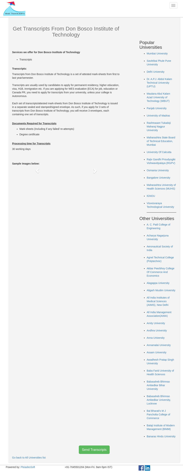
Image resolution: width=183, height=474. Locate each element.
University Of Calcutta (159, 152)
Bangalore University (158, 177)
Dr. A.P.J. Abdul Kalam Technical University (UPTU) (159, 83)
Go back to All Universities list (29, 457)
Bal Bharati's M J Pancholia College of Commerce (158, 414)
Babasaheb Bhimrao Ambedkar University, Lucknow (159, 400)
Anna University (156, 337)
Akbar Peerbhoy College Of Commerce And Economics (160, 272)
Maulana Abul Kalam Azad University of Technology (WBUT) (158, 97)
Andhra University (157, 330)
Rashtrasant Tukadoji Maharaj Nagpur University (159, 126)
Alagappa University (158, 283)
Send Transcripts (94, 450)
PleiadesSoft (28, 467)
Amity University (156, 323)
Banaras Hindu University (161, 436)
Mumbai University (157, 53)
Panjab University (157, 108)
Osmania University (158, 170)
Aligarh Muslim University (161, 290)
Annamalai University (159, 345)
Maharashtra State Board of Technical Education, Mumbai (161, 141)
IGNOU (151, 195)
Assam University (156, 352)
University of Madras (158, 115)
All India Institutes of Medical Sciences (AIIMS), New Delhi (158, 301)
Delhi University (155, 71)
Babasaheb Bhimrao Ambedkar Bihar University (158, 385)
